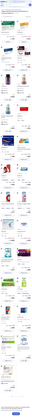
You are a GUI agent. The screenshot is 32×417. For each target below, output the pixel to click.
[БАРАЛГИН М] (24, 310)
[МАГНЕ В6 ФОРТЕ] (24, 224)
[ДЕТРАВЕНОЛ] (8, 140)
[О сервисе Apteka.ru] (30, 1)
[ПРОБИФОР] (24, 25)
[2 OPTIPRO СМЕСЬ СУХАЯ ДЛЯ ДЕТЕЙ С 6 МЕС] (8, 252)
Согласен (16, 414)
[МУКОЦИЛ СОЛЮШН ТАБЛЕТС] (8, 340)
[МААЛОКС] (24, 168)
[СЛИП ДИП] (8, 79)
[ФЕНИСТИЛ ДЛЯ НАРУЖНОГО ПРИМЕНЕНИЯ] (24, 140)
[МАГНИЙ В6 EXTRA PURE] (24, 79)
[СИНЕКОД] (8, 168)
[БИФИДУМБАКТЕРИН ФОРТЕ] (8, 51)
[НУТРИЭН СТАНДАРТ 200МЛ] (24, 196)
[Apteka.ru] (4, 2)
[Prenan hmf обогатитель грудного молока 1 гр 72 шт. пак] (24, 340)
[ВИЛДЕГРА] (24, 109)
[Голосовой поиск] (27, 5)
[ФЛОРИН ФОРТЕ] (8, 25)
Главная (3, 9)
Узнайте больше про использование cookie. (12, 410)
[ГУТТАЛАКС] (24, 282)
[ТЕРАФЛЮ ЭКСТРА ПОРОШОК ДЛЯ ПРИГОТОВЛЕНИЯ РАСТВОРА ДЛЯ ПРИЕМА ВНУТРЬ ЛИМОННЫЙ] (8, 310)
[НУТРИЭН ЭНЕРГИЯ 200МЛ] (8, 196)
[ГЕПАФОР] (24, 51)
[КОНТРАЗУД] (8, 282)
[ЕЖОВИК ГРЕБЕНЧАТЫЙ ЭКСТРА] (8, 109)
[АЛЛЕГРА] (24, 252)
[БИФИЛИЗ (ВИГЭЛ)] (8, 369)
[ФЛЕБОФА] (8, 224)
